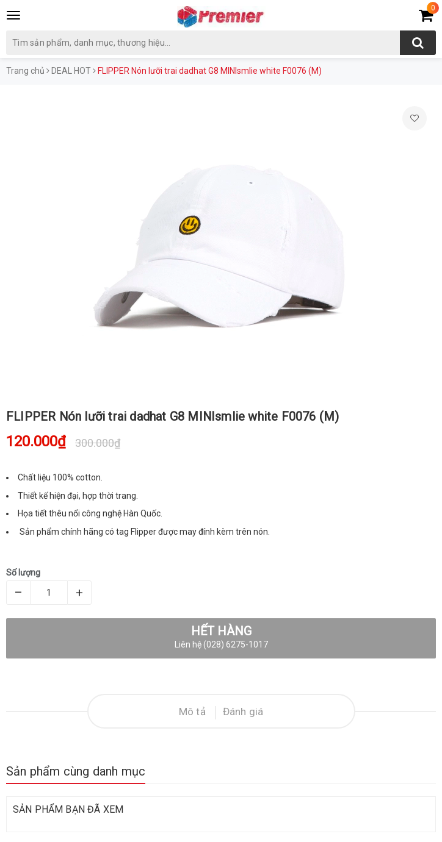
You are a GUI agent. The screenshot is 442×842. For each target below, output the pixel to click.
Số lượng (23, 572)
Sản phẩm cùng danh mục (75, 771)
